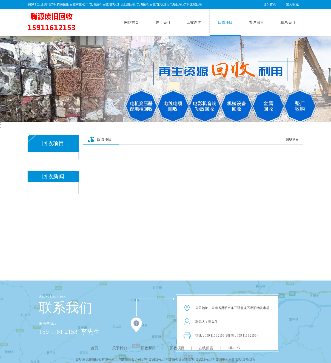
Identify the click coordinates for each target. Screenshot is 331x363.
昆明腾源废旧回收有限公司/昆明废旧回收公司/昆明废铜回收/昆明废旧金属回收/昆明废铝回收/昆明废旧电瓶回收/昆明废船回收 (165, 361)
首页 (94, 350)
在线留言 (206, 350)
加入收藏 (292, 4)
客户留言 (256, 22)
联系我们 (287, 22)
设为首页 (269, 4)
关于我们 (162, 22)
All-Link (233, 350)
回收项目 (225, 22)
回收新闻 (194, 22)
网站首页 (131, 22)
